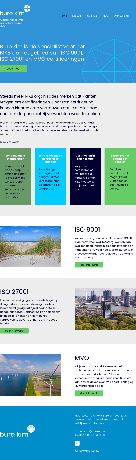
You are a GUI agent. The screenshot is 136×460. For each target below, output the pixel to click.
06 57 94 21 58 (96, 435)
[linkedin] (77, 443)
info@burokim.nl (94, 431)
